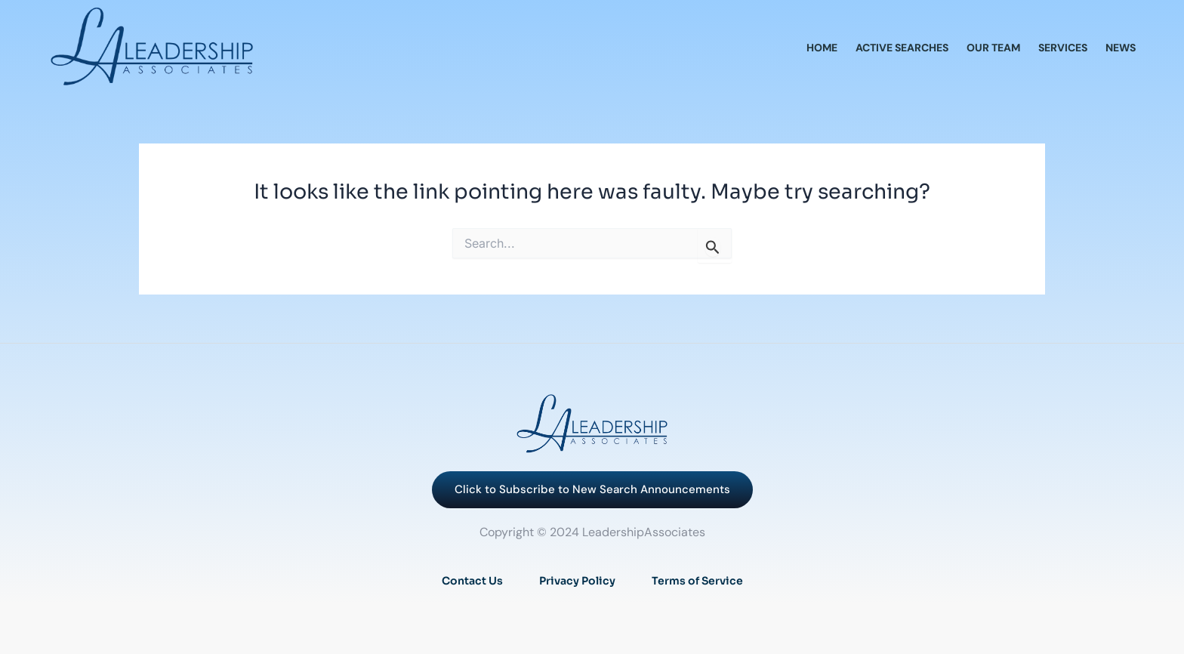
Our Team (993, 47)
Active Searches (902, 47)
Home (821, 47)
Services (1062, 47)
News (1120, 47)
